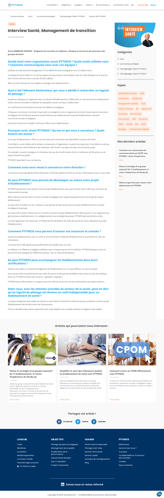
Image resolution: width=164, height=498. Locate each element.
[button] (65, 424)
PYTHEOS (124, 442)
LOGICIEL (22, 442)
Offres (89, 5)
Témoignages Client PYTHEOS (72, 19)
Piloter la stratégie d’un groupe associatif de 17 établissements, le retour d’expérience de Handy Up (134, 172)
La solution (52, 5)
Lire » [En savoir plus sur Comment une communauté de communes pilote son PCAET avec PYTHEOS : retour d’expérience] (121, 163)
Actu (30, 19)
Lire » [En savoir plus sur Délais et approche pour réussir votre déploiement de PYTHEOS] (121, 192)
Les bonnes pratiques (46, 19)
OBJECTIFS (57, 442)
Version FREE (143, 5)
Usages (78, 5)
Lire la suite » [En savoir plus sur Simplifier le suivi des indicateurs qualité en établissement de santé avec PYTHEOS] (65, 402)
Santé (12, 26)
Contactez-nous (121, 5)
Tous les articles (17, 19)
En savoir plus (103, 5)
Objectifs (66, 5)
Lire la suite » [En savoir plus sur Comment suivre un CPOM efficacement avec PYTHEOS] (115, 402)
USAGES (89, 442)
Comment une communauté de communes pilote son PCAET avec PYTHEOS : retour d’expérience (133, 156)
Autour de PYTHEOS (97, 19)
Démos (153, 5)
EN (132, 5)
